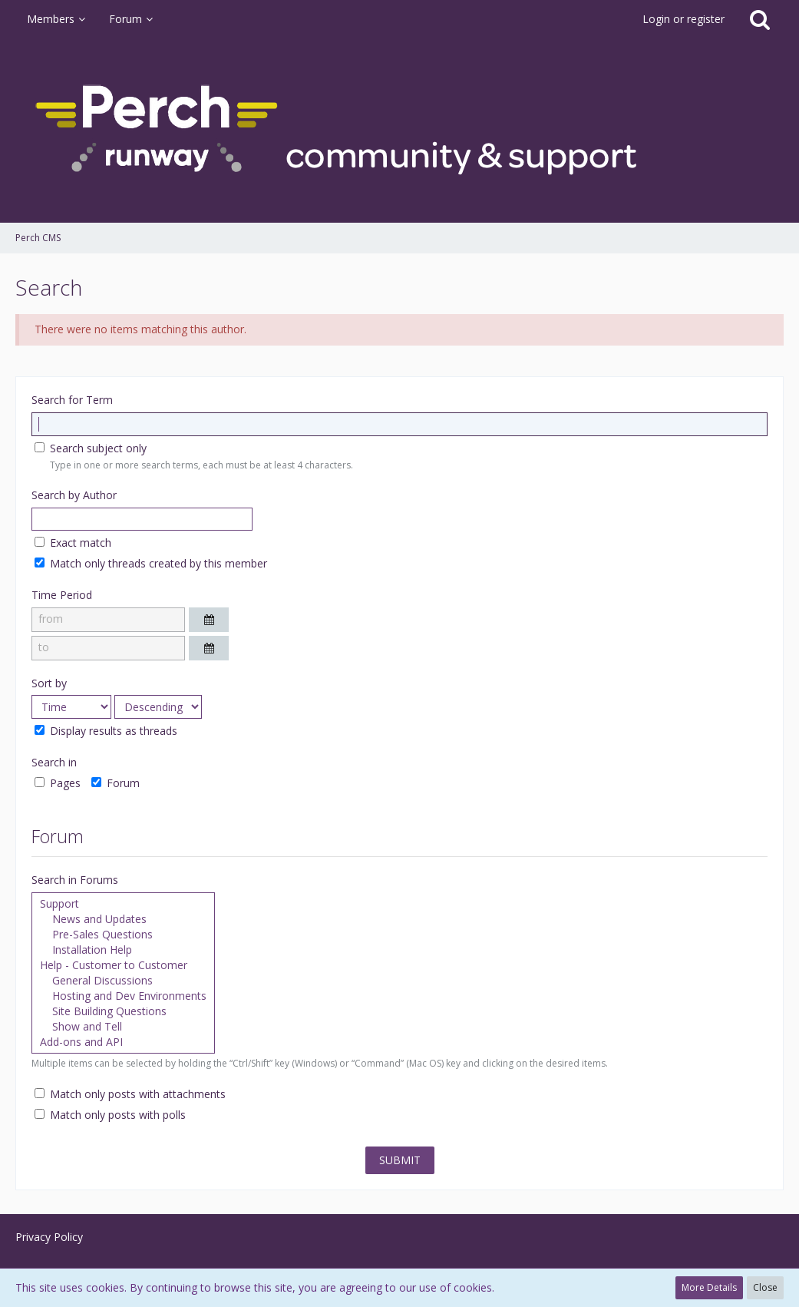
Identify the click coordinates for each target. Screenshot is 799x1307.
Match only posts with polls (110, 1114)
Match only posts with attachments (130, 1094)
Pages (58, 783)
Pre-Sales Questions (123, 934)
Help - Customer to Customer (123, 965)
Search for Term (72, 399)
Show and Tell (123, 1026)
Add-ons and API (123, 1042)
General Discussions (123, 980)
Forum (115, 783)
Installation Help (123, 950)
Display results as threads (106, 730)
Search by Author (74, 495)
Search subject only (91, 448)
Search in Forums (74, 879)
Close (765, 1287)
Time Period (61, 594)
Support (123, 904)
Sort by (49, 683)
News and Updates (123, 919)
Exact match (73, 542)
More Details (709, 1287)
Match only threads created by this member (151, 563)
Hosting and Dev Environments (123, 996)
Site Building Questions (123, 1011)
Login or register (683, 19)
